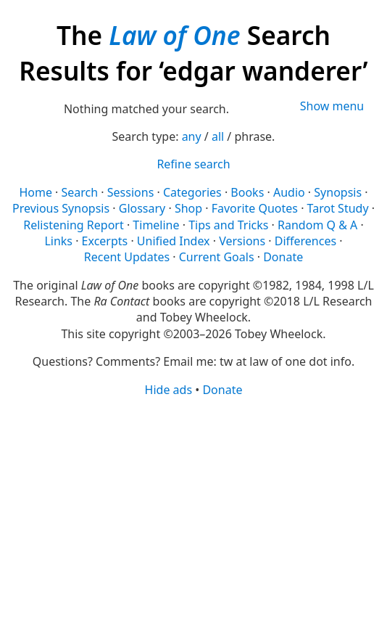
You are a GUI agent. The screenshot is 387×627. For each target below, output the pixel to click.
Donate (283, 257)
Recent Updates (127, 257)
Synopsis (338, 192)
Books (247, 192)
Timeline (156, 225)
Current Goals (216, 257)
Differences (305, 241)
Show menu (332, 106)
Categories (192, 192)
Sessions (130, 192)
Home (35, 192)
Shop (188, 208)
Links (58, 241)
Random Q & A (317, 225)
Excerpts (105, 241)
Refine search (193, 164)
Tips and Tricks (228, 225)
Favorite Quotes (255, 208)
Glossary (142, 208)
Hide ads (169, 390)
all (218, 136)
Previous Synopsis (60, 208)
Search (80, 192)
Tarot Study (338, 208)
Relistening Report (73, 225)
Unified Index (173, 241)
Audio (289, 192)
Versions (242, 241)
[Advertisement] (193, 510)
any (191, 136)
